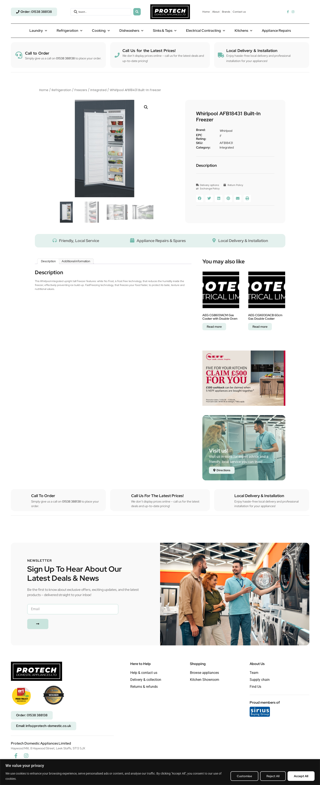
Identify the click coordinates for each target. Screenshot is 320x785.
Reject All (272, 776)
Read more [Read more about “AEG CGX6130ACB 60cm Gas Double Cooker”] (260, 327)
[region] (160, 772)
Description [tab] (48, 261)
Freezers (80, 90)
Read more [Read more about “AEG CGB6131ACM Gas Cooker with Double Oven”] (214, 327)
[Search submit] (137, 11)
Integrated (98, 90)
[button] (38, 30)
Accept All (301, 776)
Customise (244, 776)
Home (43, 90)
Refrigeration (61, 90)
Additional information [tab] (76, 261)
